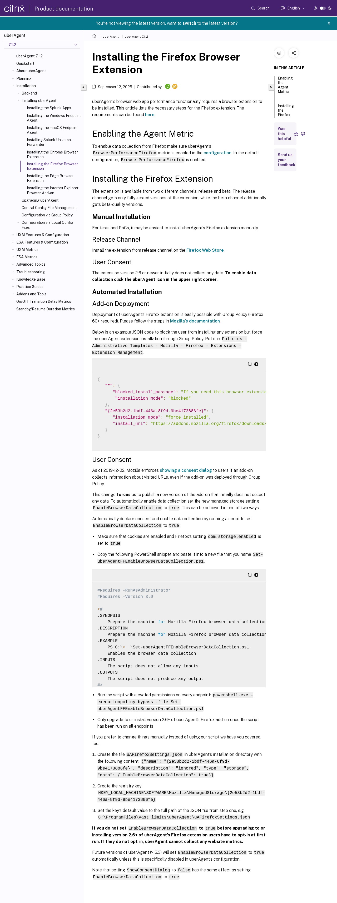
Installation (26, 86)
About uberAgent (31, 71)
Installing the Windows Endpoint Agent (54, 117)
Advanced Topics (31, 264)
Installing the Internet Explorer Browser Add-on (52, 190)
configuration (217, 152)
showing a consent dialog (186, 469)
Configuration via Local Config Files (47, 224)
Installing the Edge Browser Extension (50, 178)
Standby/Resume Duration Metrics (45, 309)
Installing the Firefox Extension (286, 115)
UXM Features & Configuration (42, 235)
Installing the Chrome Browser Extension (52, 154)
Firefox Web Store (205, 249)
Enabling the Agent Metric (285, 87)
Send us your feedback (286, 160)
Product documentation (63, 9)
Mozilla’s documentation (195, 320)
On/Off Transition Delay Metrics (43, 301)
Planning (24, 78)
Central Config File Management (49, 208)
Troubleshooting (30, 272)
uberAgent (111, 36)
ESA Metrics (26, 257)
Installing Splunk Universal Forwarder (49, 142)
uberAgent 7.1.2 (29, 56)
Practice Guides (29, 287)
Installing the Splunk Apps (49, 108)
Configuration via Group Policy (47, 215)
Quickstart (25, 63)
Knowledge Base (30, 279)
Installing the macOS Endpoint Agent (52, 130)
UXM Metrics (27, 249)
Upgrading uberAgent (40, 200)
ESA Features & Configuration (42, 242)
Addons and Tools (31, 294)
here (150, 114)
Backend (29, 93)
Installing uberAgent (39, 100)
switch (189, 23)
